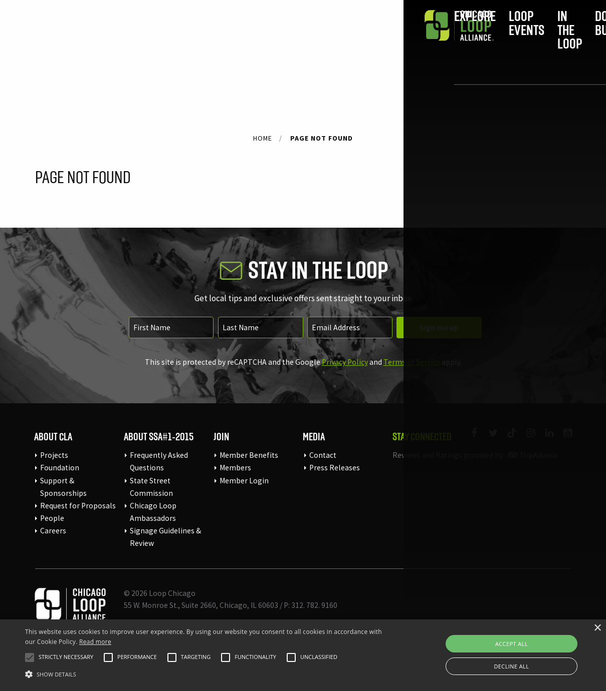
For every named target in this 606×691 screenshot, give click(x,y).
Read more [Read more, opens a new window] (95, 641)
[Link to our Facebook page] (470, 439)
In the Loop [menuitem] (314, 38)
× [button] (597, 628)
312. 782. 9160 (314, 605)
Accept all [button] (511, 643)
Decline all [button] (511, 666)
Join (221, 436)
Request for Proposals (78, 505)
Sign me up (439, 327)
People (52, 518)
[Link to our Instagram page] (526, 439)
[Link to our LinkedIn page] (545, 439)
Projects (54, 455)
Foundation (59, 467)
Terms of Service (411, 362)
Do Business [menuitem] (386, 38)
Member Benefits (249, 455)
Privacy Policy (345, 362)
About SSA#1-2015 (158, 436)
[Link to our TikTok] (507, 439)
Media (314, 436)
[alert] (303, 655)
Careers (53, 530)
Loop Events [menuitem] (242, 38)
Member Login (244, 480)
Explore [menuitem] (174, 38)
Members (235, 467)
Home (262, 138)
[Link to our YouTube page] (563, 439)
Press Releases (334, 467)
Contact (322, 455)
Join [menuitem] (454, 38)
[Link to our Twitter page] (488, 439)
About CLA (53, 436)
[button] (30, 657)
